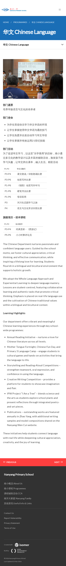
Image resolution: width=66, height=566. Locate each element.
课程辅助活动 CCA (13, 493)
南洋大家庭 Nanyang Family (17, 498)
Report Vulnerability (12, 518)
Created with (18, 545)
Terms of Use (9, 528)
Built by (17, 551)
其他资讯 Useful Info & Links (18, 503)
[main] (33, 241)
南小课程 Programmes (15, 488)
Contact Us (9, 513)
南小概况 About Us (13, 483)
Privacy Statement (12, 523)
